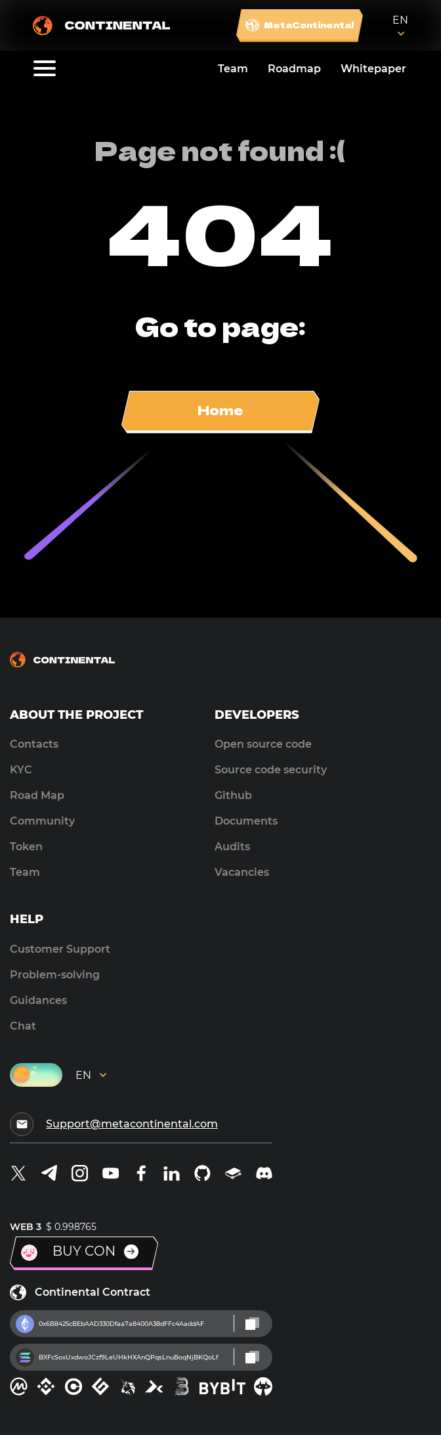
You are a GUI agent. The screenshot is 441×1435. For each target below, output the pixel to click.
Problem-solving (55, 974)
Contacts (34, 744)
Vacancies (242, 872)
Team (233, 68)
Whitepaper (373, 68)
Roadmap (294, 68)
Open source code (263, 744)
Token (26, 846)
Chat (23, 1026)
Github (233, 795)
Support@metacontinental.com (132, 1124)
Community (42, 821)
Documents (246, 821)
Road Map (37, 795)
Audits (232, 846)
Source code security (271, 769)
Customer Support (60, 949)
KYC (21, 769)
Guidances (38, 1000)
